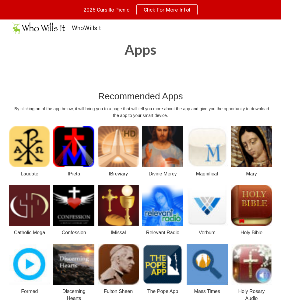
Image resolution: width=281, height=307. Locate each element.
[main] (140, 49)
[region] (140, 9)
